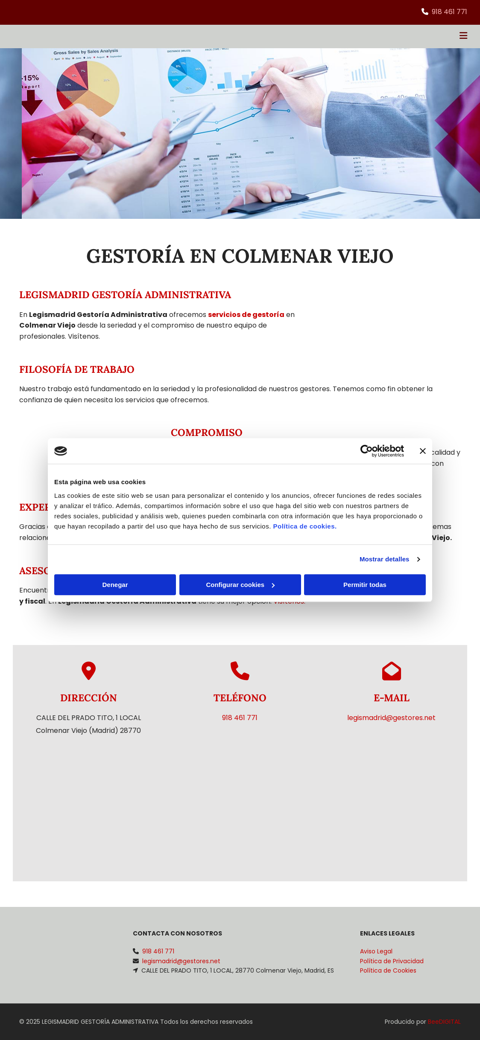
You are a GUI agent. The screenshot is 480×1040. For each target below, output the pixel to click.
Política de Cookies (388, 970)
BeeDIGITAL (444, 1021)
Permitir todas (364, 584)
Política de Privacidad (392, 961)
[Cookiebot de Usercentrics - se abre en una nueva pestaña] (366, 450)
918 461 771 (449, 12)
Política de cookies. (305, 526)
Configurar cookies (240, 584)
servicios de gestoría (246, 315)
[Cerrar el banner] (423, 451)
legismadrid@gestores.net (391, 718)
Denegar (115, 584)
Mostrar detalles (385, 559)
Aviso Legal (376, 951)
